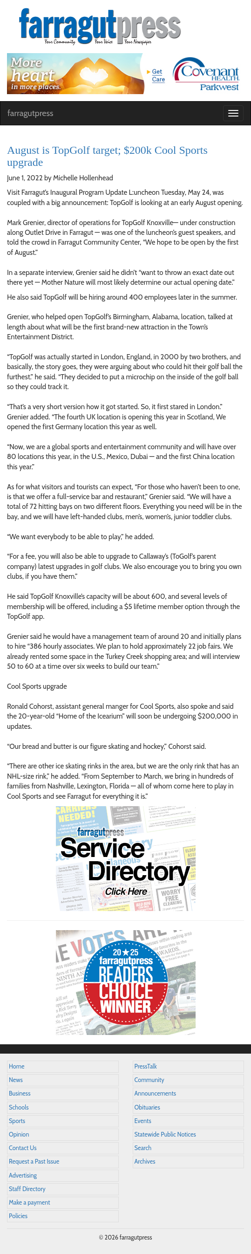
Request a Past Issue (34, 1161)
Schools (18, 1107)
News (16, 1079)
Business (19, 1093)
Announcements (155, 1093)
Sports (17, 1120)
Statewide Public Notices (165, 1134)
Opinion (19, 1134)
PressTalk (146, 1066)
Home (17, 1066)
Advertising (23, 1175)
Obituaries (147, 1107)
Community (149, 1079)
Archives (145, 1161)
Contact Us (22, 1147)
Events (143, 1120)
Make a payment (29, 1202)
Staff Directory (27, 1188)
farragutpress (30, 113)
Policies (18, 1216)
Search (143, 1147)
